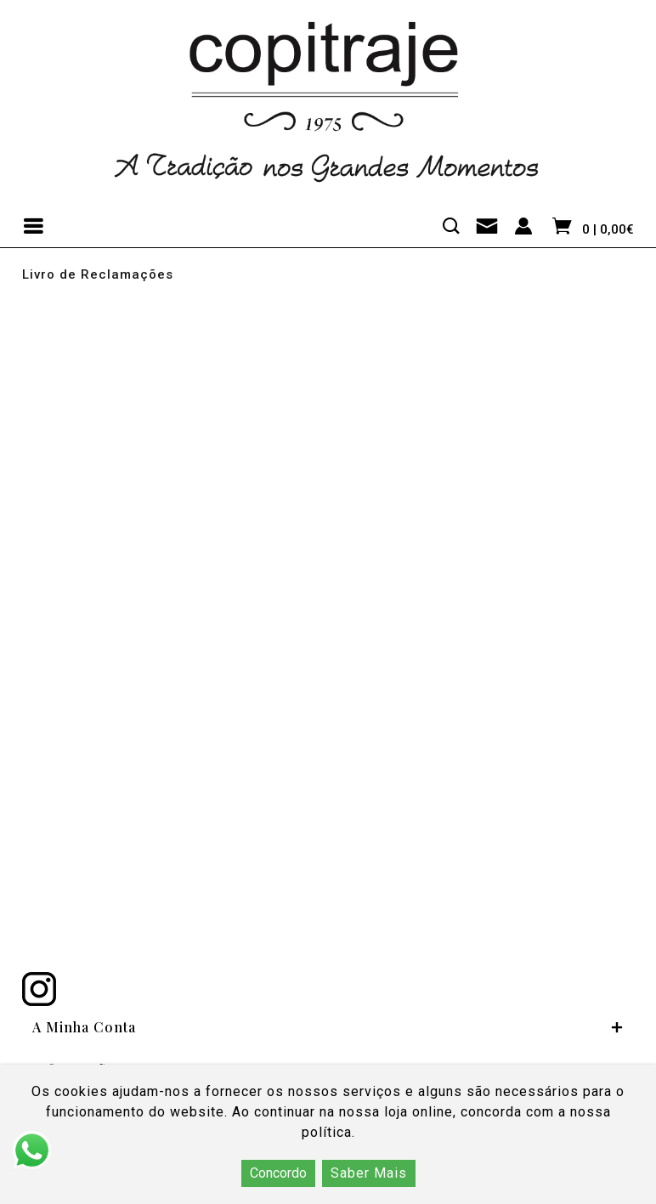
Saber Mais (369, 1173)
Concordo (278, 1173)
